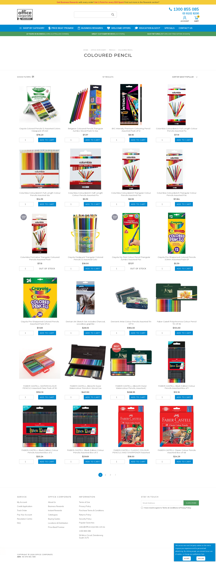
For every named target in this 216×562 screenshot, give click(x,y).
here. (203, 554)
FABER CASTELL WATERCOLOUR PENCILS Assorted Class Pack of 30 (40, 390)
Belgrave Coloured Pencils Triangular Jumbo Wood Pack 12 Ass (85, 129)
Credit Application (24, 506)
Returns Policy (85, 515)
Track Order (22, 510)
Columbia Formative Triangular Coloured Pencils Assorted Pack (39, 261)
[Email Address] (162, 503)
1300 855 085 (184, 9)
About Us (52, 502)
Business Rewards (90, 28)
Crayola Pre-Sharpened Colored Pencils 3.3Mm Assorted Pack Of (177, 261)
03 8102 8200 (190, 13)
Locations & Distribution (58, 523)
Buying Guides (54, 519)
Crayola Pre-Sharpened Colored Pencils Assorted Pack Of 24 (40, 325)
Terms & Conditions (170, 508)
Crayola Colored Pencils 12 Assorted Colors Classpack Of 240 (39, 129)
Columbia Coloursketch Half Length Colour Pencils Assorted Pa (85, 197)
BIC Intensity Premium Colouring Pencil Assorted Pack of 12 (131, 129)
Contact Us (185, 28)
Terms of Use (84, 502)
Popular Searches (86, 523)
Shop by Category (31, 28)
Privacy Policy (85, 506)
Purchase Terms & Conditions (91, 510)
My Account (22, 502)
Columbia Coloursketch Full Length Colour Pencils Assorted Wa (39, 197)
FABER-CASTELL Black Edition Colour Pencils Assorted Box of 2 (39, 454)
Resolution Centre (24, 519)
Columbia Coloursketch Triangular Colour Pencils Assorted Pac (131, 197)
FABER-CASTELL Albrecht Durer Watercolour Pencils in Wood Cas (85, 390)
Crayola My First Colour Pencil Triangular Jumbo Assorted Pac (131, 261)
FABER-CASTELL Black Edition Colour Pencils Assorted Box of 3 (85, 454)
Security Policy (85, 519)
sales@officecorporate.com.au (91, 527)
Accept (186, 558)
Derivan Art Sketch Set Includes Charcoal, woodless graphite (85, 325)
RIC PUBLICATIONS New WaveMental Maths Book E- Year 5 (26, 550)
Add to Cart (47, 140)
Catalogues (53, 515)
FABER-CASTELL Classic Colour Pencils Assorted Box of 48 (177, 454)
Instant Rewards (55, 510)
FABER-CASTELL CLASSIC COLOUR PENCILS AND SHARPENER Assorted (131, 454)
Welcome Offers (119, 27)
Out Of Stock (47, 271)
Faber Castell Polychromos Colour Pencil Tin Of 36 (176, 325)
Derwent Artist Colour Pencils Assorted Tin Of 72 (131, 325)
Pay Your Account (24, 515)
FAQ (19, 523)
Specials (169, 28)
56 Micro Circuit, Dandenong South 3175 (91, 536)
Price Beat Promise (61, 28)
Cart (196, 18)
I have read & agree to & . (166, 508)
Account (185, 18)
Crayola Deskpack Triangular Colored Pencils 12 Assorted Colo (85, 261)
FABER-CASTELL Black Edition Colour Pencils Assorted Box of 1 (176, 390)
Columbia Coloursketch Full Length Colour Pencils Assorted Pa (176, 129)
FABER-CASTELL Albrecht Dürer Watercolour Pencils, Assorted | (131, 390)
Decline (201, 558)
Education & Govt (147, 28)
